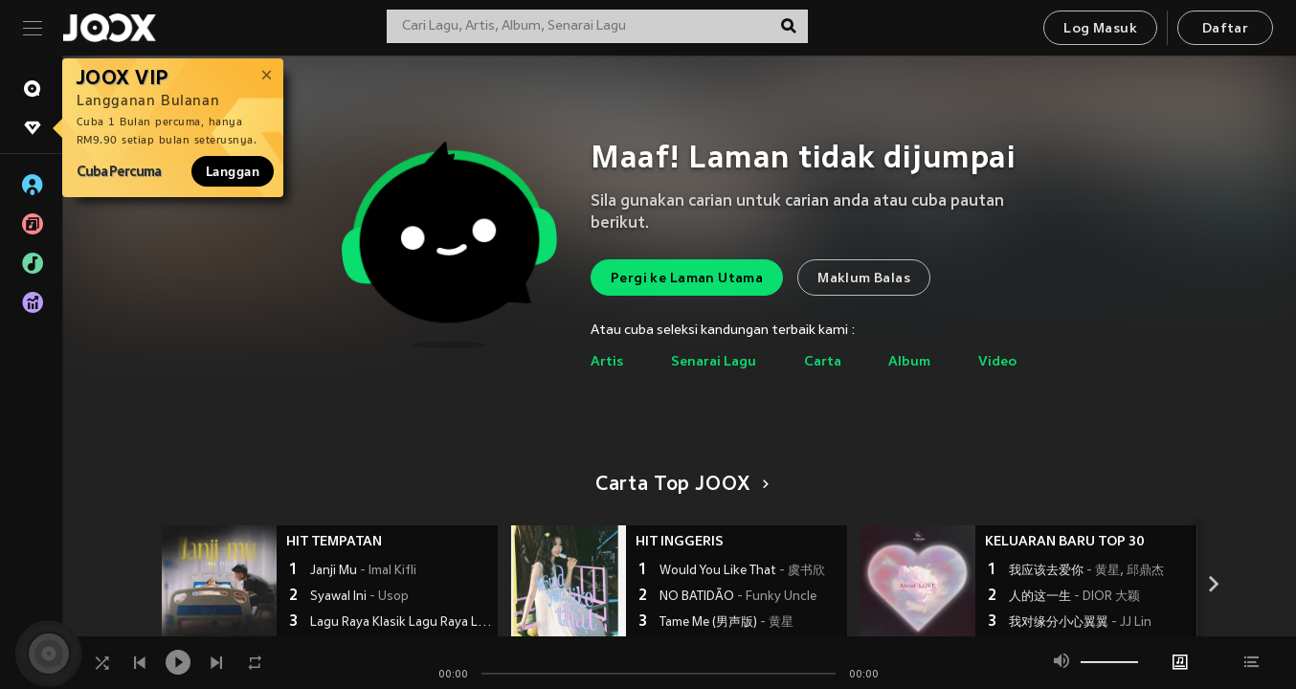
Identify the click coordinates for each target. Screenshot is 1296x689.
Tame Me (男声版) (726, 623)
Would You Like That (742, 571)
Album (909, 362)
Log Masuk (1100, 29)
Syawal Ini (359, 597)
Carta (822, 362)
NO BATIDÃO (737, 597)
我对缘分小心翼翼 (1080, 623)
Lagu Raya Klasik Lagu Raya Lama (401, 623)
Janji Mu (363, 571)
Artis (607, 362)
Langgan (232, 171)
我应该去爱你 (1086, 571)
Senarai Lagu (713, 362)
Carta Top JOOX (679, 485)
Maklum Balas (863, 279)
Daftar (1225, 29)
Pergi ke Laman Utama (687, 279)
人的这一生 (1074, 597)
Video (997, 362)
